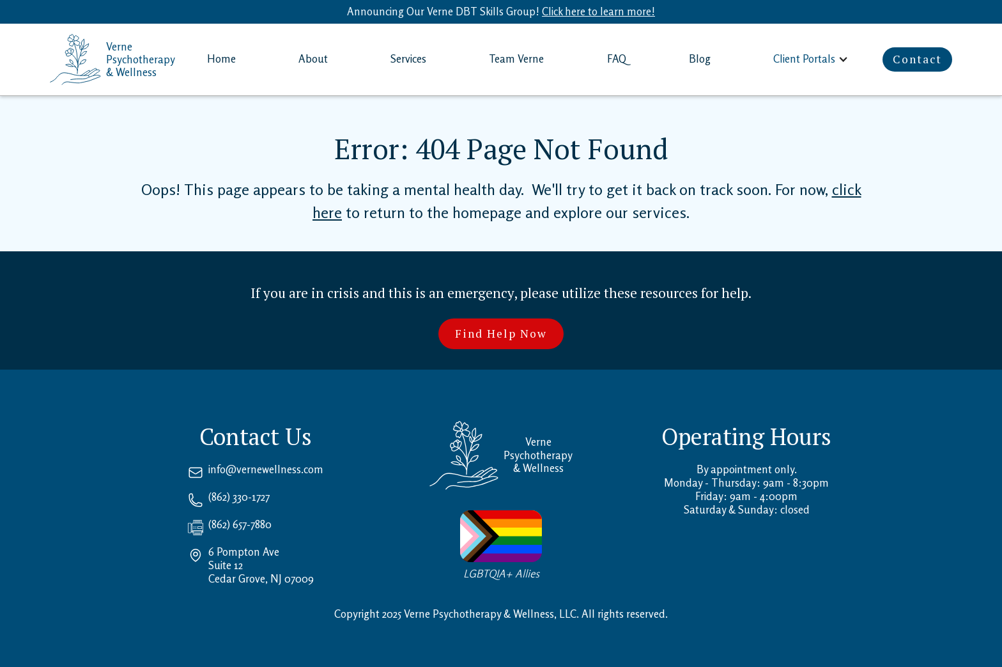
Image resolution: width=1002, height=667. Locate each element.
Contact (917, 59)
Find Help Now (501, 333)
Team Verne (516, 58)
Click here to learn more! (598, 11)
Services (408, 58)
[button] (812, 59)
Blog (700, 58)
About (313, 58)
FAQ (616, 58)
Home (221, 58)
